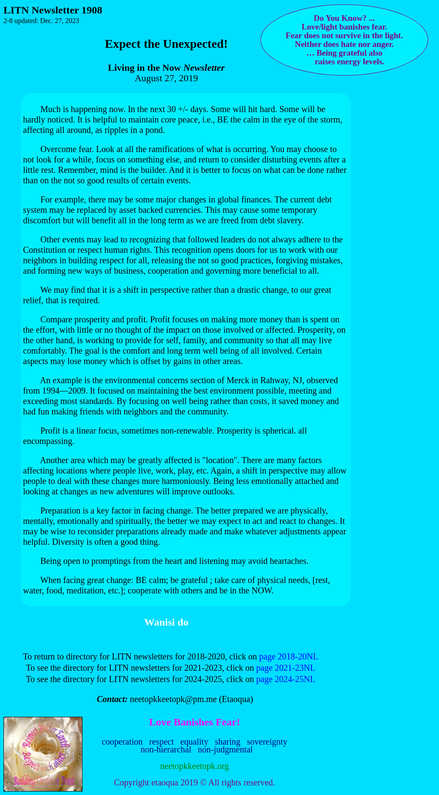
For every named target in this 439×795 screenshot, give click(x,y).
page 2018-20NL (288, 656)
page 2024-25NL (285, 679)
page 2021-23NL (285, 667)
